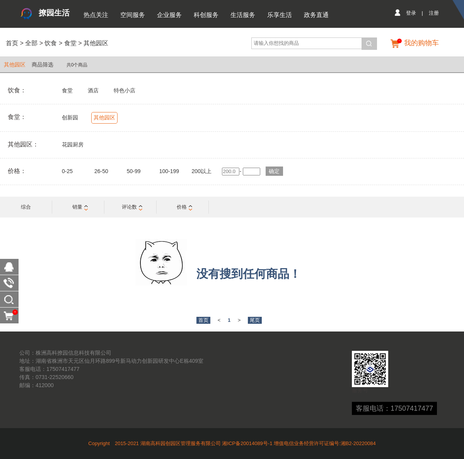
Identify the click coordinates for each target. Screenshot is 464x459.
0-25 (67, 171)
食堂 (70, 43)
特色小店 (124, 90)
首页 (12, 43)
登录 (411, 13)
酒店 (93, 90)
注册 (434, 13)
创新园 (70, 117)
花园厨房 (73, 144)
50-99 (134, 171)
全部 (31, 43)
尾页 (255, 320)
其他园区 (96, 43)
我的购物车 (421, 43)
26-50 (101, 171)
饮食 (50, 43)
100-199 (169, 171)
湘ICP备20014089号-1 (247, 443)
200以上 (202, 171)
